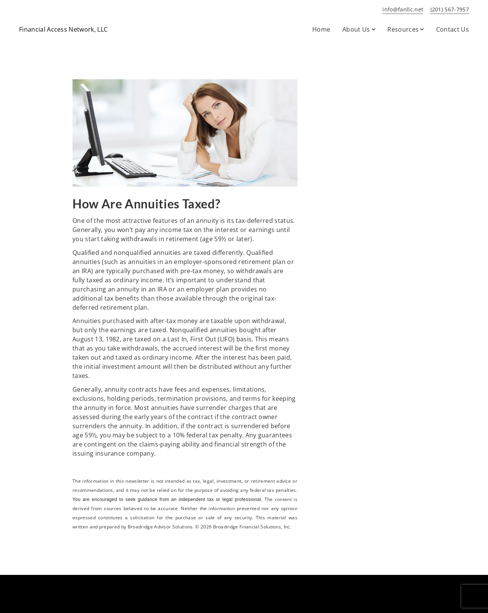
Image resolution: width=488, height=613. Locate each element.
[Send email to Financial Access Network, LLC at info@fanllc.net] (401, 9)
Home (321, 29)
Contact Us (452, 29)
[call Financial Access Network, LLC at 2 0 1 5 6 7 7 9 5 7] (448, 9)
